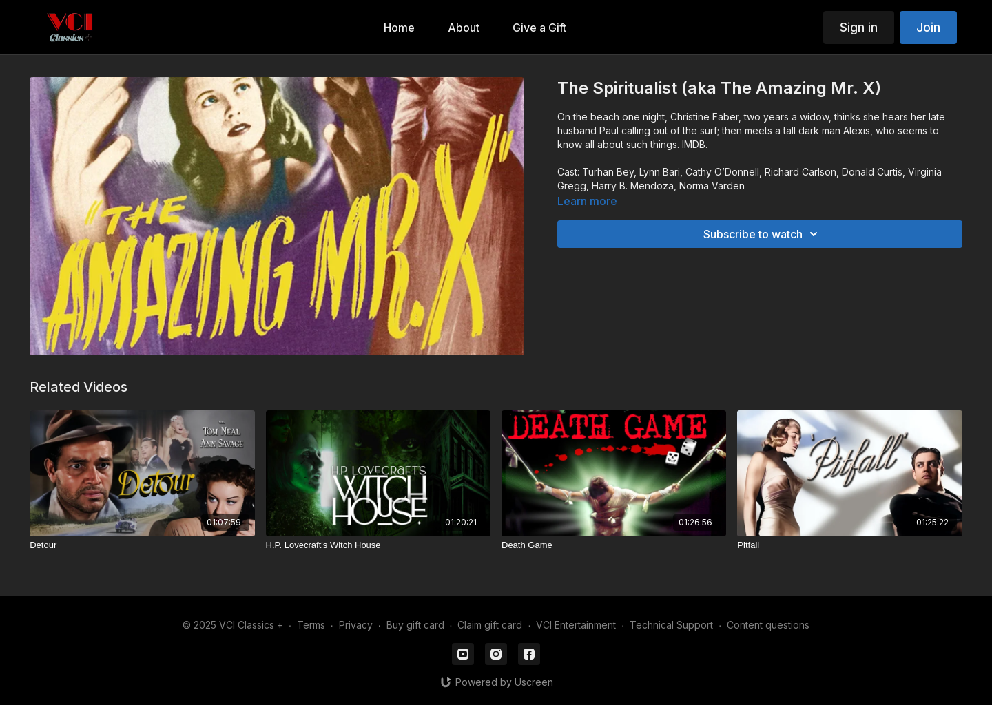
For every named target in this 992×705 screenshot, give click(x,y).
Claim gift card (489, 625)
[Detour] (142, 545)
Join (928, 27)
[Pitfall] (849, 545)
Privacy (356, 625)
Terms (311, 625)
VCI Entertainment (576, 625)
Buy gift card (415, 625)
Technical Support (671, 625)
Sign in (859, 27)
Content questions (768, 625)
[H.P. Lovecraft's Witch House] (378, 545)
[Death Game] (614, 545)
